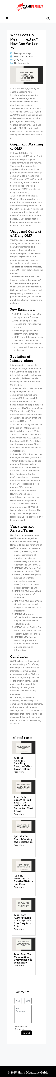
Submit (26, 1033)
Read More (19, 771)
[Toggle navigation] (7, 18)
